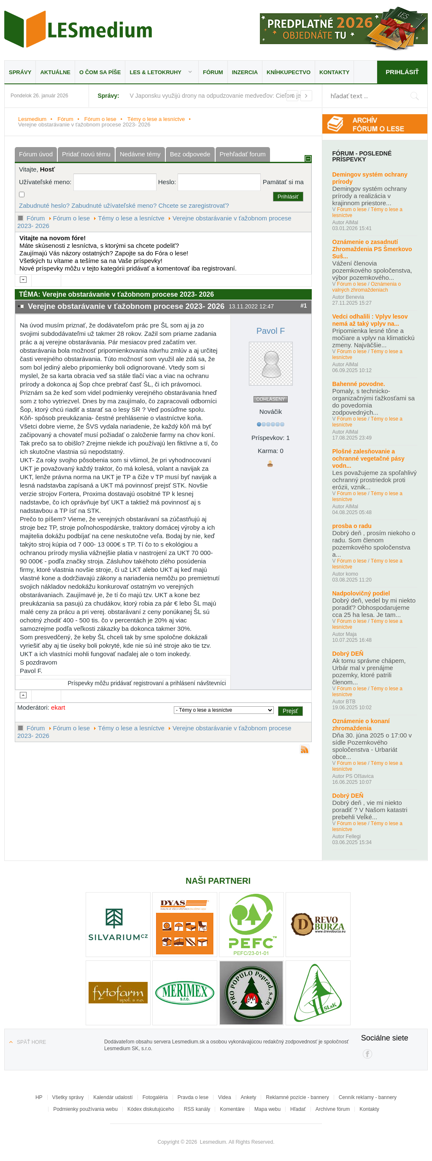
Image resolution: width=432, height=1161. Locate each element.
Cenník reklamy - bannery (368, 1097)
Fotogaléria (155, 1097)
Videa (224, 1097)
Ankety (248, 1097)
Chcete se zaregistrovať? (193, 205)
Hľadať (298, 1109)
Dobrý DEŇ (348, 653)
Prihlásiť (402, 71)
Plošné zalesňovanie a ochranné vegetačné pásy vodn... (368, 458)
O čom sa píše (100, 72)
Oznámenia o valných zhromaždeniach (366, 287)
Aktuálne (55, 72)
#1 (303, 306)
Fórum (213, 72)
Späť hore (31, 1042)
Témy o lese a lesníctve (156, 119)
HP (39, 1097)
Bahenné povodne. (358, 384)
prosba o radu (352, 526)
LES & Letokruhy (155, 72)
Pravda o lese (193, 1097)
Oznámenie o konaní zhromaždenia (361, 725)
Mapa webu (267, 1109)
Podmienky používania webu (85, 1109)
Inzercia (245, 72)
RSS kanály (197, 1109)
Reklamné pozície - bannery (297, 1097)
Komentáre (232, 1109)
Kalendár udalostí (112, 1097)
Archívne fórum (333, 1109)
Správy (20, 72)
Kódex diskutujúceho (150, 1109)
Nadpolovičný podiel (361, 593)
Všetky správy (68, 1097)
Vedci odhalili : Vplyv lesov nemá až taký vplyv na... (370, 320)
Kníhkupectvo (288, 72)
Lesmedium (78, 29)
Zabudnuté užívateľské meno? (114, 205)
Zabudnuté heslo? (44, 205)
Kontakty (334, 72)
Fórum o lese (100, 119)
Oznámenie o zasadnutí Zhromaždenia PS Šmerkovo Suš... (372, 249)
